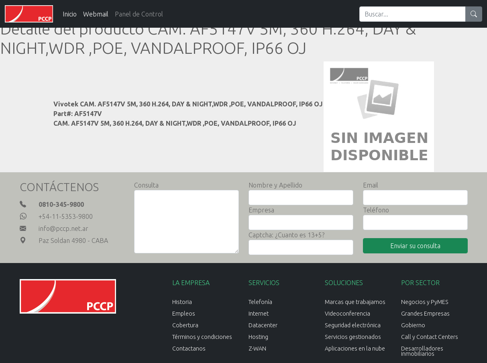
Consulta (146, 185)
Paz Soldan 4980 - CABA (73, 240)
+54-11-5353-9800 (66, 216)
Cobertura (185, 325)
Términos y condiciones (202, 337)
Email (370, 185)
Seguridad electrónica (353, 325)
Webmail (95, 14)
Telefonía (260, 302)
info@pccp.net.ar (63, 228)
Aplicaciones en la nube (355, 348)
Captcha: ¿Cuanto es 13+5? (286, 235)
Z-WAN (257, 348)
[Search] (412, 14)
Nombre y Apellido (275, 185)
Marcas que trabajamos (355, 302)
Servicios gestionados (353, 337)
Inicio (70, 14)
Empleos (183, 313)
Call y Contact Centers (429, 337)
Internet (259, 313)
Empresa (261, 210)
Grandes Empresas (425, 313)
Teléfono (376, 210)
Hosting (258, 337)
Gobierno (413, 325)
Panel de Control (139, 14)
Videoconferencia (347, 313)
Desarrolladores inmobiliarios (422, 351)
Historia (182, 302)
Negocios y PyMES (424, 302)
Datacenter (263, 325)
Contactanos (189, 348)
